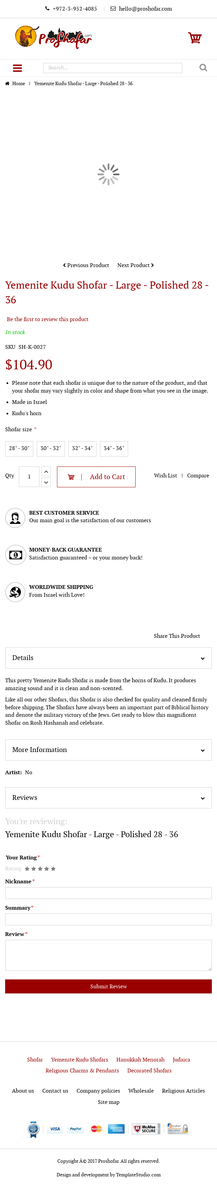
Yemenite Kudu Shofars (79, 1060)
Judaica (181, 1060)
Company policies (98, 1091)
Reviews (24, 798)
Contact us (55, 1091)
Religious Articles (183, 1091)
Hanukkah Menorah (140, 1060)
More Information (39, 750)
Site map (108, 1102)
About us (23, 1091)
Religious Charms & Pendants (82, 1071)
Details (23, 658)
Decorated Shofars (149, 1071)
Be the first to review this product (48, 319)
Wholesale (141, 1091)
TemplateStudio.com (138, 1175)
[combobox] (112, 68)
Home (19, 84)
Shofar (35, 1060)
